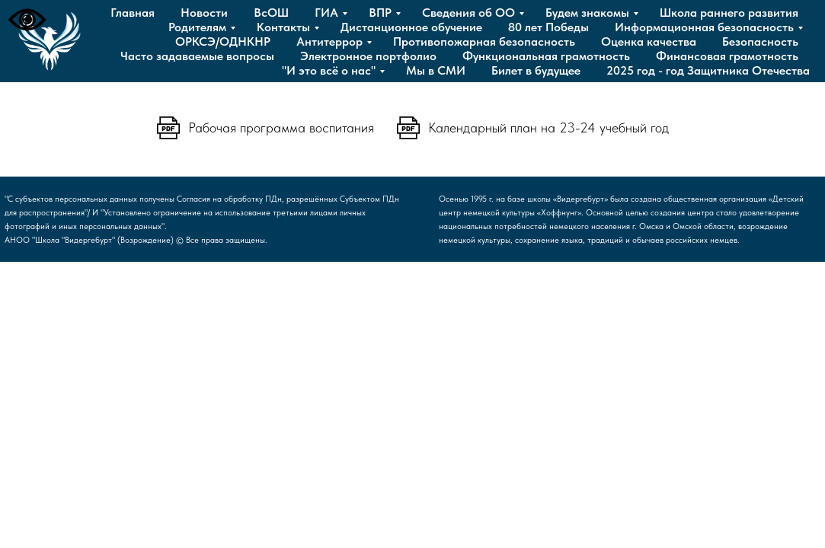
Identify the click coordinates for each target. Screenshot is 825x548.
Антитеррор (329, 41)
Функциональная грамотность (546, 56)
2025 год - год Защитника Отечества (708, 70)
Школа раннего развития (729, 12)
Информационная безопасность (704, 27)
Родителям (197, 27)
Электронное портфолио (368, 56)
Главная (132, 12)
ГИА (326, 12)
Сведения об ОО (468, 12)
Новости (204, 12)
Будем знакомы (587, 12)
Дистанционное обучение (411, 27)
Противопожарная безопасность (484, 41)
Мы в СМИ (435, 70)
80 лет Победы (548, 27)
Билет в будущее (535, 70)
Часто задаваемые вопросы (197, 56)
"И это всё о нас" (329, 70)
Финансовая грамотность (727, 56)
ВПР (380, 12)
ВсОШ (271, 12)
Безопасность (760, 41)
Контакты (283, 27)
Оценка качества (648, 41)
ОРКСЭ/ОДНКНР (222, 41)
